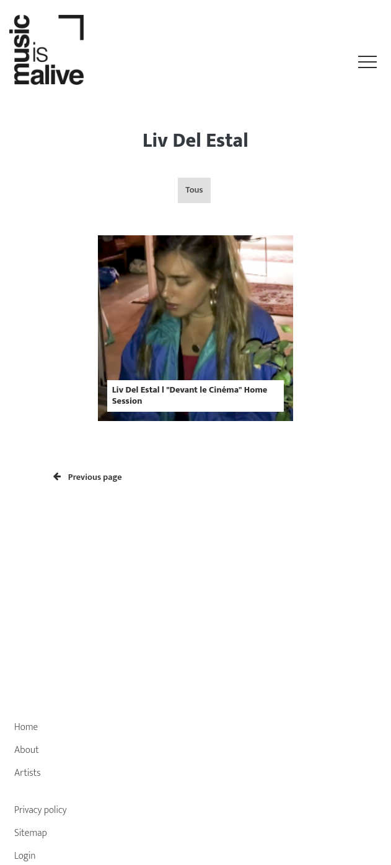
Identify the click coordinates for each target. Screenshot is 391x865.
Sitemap (30, 833)
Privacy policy (40, 810)
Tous (194, 190)
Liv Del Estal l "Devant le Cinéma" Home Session (190, 395)
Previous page (87, 477)
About (26, 750)
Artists (27, 773)
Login (25, 856)
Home (26, 727)
